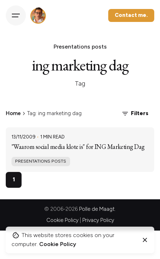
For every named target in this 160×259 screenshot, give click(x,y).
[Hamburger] (16, 15)
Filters (134, 113)
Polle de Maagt (97, 209)
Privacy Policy (98, 220)
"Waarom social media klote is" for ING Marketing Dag (78, 146)
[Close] (145, 240)
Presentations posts (40, 161)
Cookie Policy (62, 220)
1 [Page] (14, 179)
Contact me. (131, 15)
